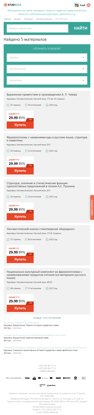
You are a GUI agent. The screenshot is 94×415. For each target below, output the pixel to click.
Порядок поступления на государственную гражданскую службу (35, 335)
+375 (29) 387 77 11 (47, 366)
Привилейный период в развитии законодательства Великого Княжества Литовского (45, 348)
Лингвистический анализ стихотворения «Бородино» (41, 229)
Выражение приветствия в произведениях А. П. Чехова (42, 94)
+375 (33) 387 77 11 (47, 368)
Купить (20, 125)
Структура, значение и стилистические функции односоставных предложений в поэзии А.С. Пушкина (41, 185)
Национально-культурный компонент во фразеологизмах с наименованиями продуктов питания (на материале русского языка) (46, 275)
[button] (83, 80)
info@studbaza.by (47, 371)
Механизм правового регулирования (21, 323)
